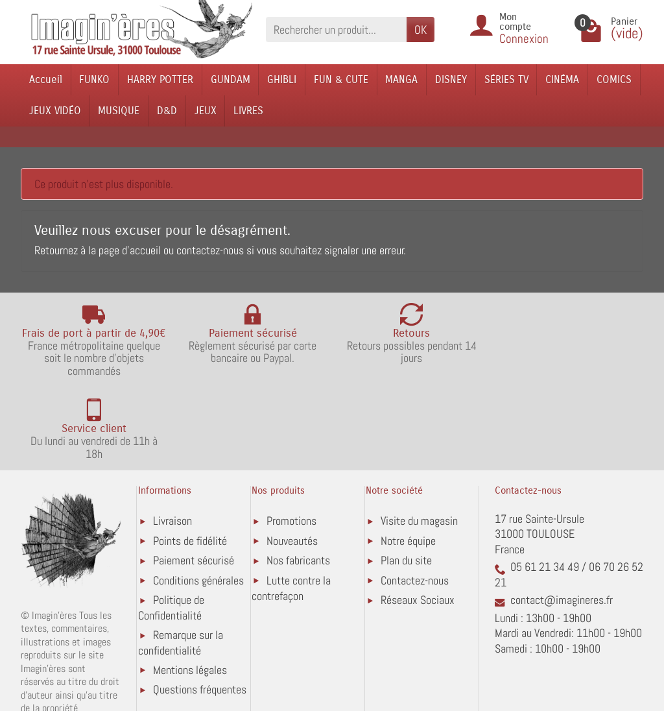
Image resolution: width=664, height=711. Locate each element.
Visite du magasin (419, 438)
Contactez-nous (415, 497)
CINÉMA (562, 79)
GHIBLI (281, 79)
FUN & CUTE (341, 79)
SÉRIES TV (506, 79)
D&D (167, 110)
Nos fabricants (298, 477)
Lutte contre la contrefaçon (291, 505)
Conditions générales (198, 497)
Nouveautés (292, 458)
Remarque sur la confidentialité (180, 560)
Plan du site (406, 477)
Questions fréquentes (199, 606)
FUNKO (94, 79)
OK (420, 29)
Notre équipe (408, 458)
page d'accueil (130, 250)
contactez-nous (210, 250)
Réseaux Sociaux (418, 517)
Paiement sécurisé (193, 477)
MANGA (401, 79)
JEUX (206, 110)
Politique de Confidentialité (171, 525)
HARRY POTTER (160, 79)
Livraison (172, 438)
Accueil (45, 79)
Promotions (291, 438)
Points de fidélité (190, 458)
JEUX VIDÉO (55, 110)
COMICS (614, 79)
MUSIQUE (118, 110)
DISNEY (451, 79)
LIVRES (248, 110)
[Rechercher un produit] (336, 29)
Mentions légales (190, 587)
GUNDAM (230, 79)
